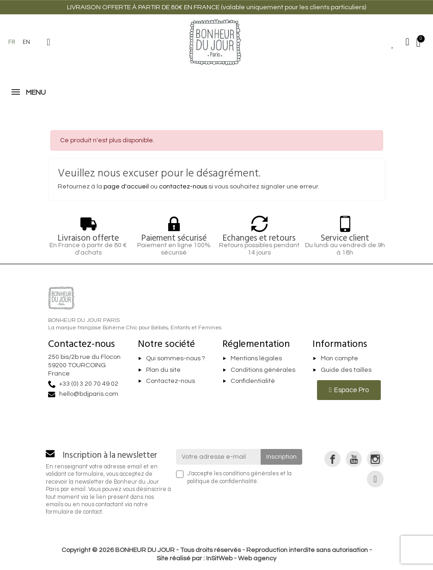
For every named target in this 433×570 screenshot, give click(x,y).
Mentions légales (256, 358)
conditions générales (251, 474)
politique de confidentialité (222, 482)
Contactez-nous (170, 381)
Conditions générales (263, 370)
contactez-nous (183, 186)
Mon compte (339, 358)
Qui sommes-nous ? (175, 358)
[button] (48, 42)
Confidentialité (253, 381)
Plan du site (163, 370)
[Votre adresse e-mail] (218, 457)
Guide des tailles (346, 370)
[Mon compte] (407, 42)
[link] (332, 459)
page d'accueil (126, 186)
